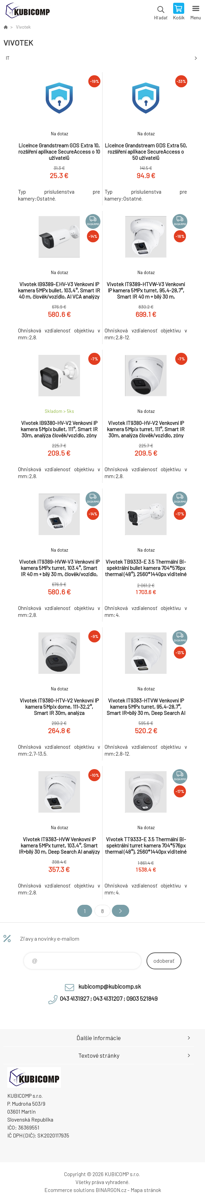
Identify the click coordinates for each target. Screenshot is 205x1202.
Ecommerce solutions (69, 1190)
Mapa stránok (146, 1190)
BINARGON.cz (111, 1190)
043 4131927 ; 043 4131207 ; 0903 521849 (109, 998)
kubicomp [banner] (27, 12)
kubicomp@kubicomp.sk (109, 986)
